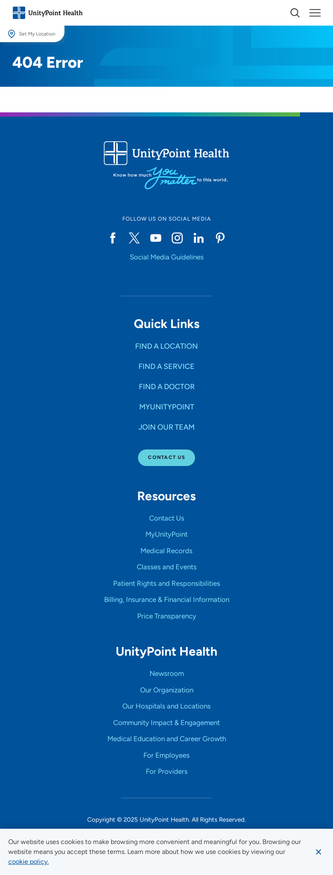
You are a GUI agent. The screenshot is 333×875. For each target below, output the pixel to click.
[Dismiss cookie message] (318, 852)
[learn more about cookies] (28, 862)
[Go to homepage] (47, 13)
